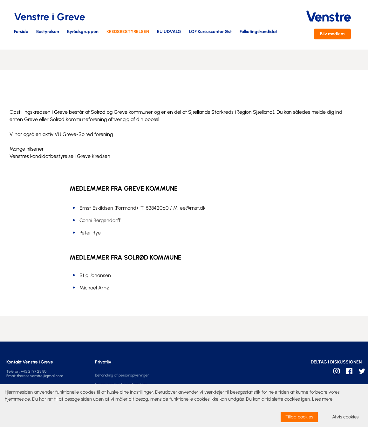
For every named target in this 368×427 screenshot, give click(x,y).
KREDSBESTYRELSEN (127, 32)
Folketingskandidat (258, 32)
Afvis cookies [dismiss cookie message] (345, 417)
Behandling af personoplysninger (122, 375)
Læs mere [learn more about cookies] (322, 399)
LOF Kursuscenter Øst (210, 32)
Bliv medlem (332, 34)
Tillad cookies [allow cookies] (299, 417)
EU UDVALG (169, 32)
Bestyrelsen (47, 32)
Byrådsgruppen (83, 32)
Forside (21, 32)
